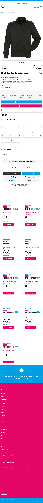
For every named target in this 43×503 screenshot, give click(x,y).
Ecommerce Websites (28, 501)
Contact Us (3, 396)
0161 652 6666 (21, 378)
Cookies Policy (11, 467)
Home (2, 12)
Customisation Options (21, 102)
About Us (3, 393)
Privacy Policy (5, 467)
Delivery (21, 106)
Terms (2, 467)
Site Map (28, 467)
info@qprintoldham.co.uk (12, 459)
